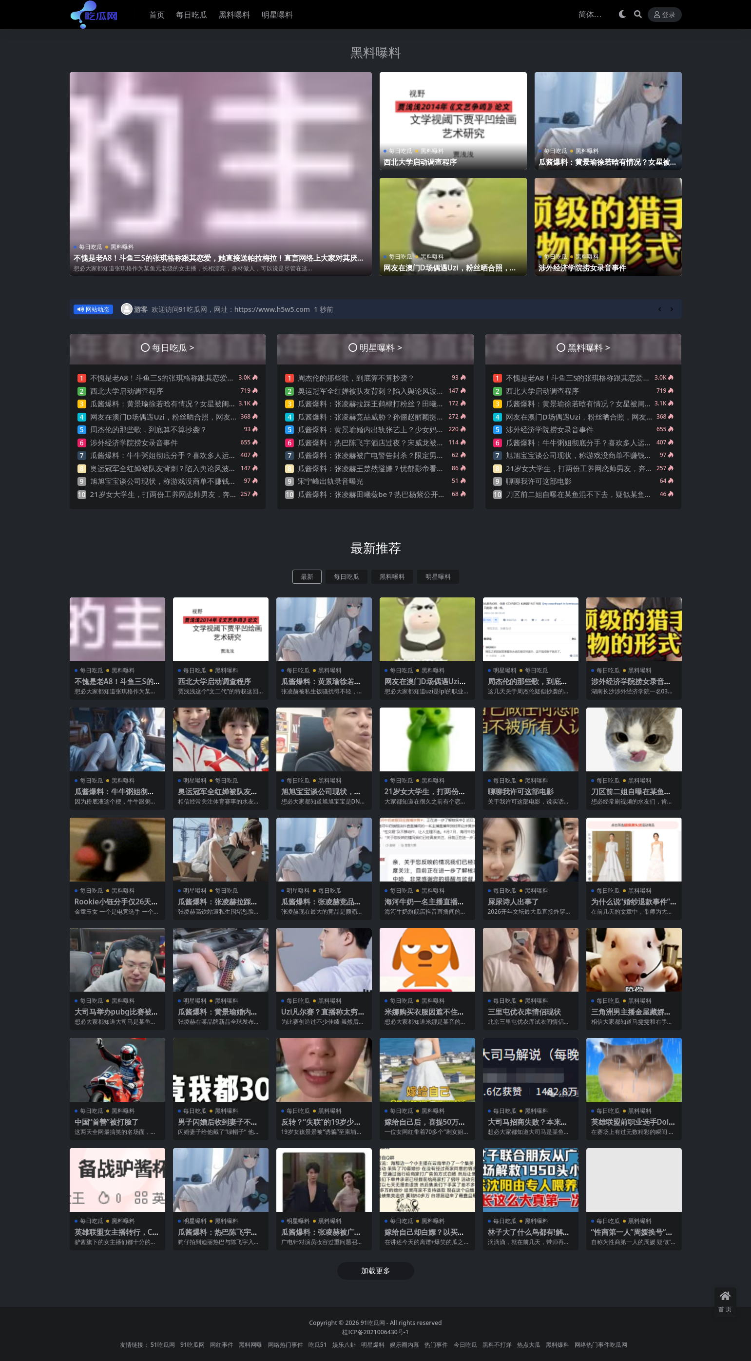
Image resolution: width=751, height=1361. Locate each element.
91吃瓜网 (373, 1323)
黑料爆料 (557, 1345)
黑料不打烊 (497, 1345)
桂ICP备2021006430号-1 (375, 1332)
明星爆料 (373, 1345)
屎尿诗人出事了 (513, 901)
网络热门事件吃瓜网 (601, 1345)
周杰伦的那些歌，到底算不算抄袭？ (148, 429)
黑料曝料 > (589, 347)
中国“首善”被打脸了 (107, 1122)
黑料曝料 (375, 52)
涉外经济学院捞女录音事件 (582, 267)
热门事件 (436, 1345)
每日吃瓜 (90, 247)
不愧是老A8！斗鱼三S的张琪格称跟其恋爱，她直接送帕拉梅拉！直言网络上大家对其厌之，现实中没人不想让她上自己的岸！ (215, 262)
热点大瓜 (528, 1345)
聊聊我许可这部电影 (539, 481)
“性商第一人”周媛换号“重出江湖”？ (632, 1236)
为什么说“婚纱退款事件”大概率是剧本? (631, 906)
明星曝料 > (381, 347)
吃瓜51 (317, 1345)
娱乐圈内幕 (404, 1345)
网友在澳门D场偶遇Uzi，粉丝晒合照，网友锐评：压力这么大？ (450, 272)
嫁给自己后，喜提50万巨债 (425, 1126)
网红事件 (221, 1345)
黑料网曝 (250, 1345)
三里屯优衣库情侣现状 (524, 1011)
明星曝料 (438, 576)
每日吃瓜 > (173, 347)
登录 (664, 15)
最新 (307, 576)
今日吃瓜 (465, 1345)
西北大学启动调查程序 (420, 162)
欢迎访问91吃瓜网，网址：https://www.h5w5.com (231, 309)
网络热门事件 (285, 1345)
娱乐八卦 (344, 1345)
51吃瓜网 (163, 1345)
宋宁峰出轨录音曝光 (331, 481)
